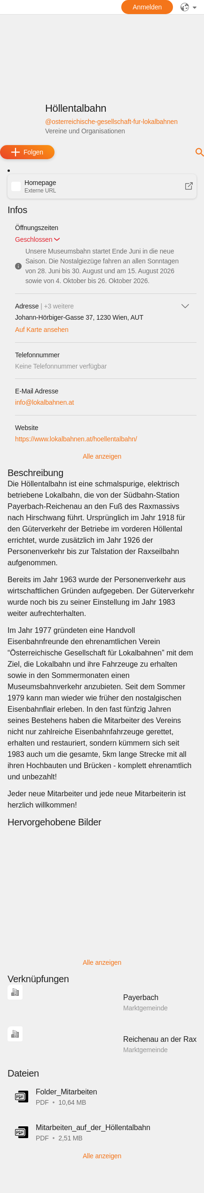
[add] (27, 152)
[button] (102, 186)
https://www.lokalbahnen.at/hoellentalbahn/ (76, 439)
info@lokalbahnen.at (44, 402)
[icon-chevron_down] (185, 306)
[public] (188, 7)
